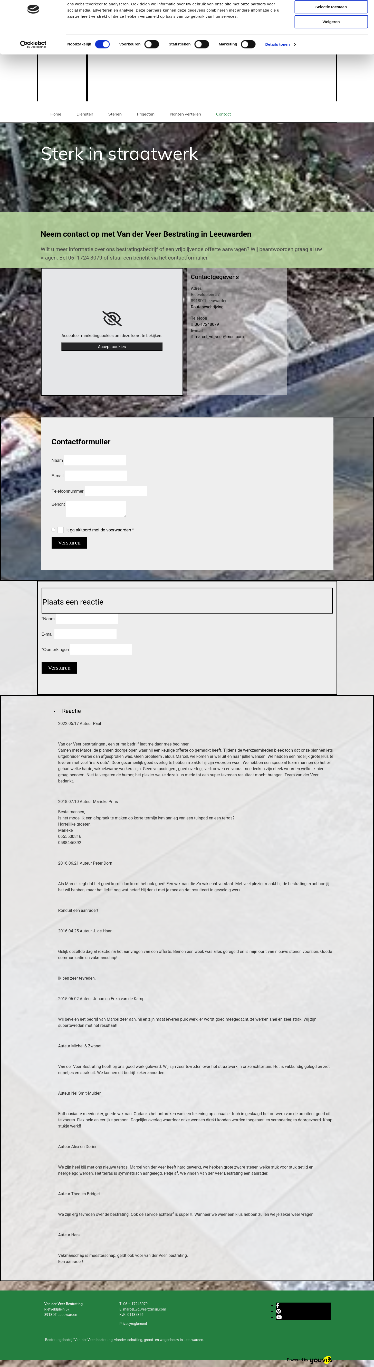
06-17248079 (205, 324)
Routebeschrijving (207, 306)
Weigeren (331, 43)
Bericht (59, 504)
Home (55, 114)
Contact (223, 114)
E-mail (58, 476)
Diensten (84, 114)
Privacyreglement (133, 1324)
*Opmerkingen (55, 649)
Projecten (146, 114)
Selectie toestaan (331, 28)
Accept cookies (112, 346)
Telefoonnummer (68, 491)
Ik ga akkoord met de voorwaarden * (99, 530)
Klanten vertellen (185, 114)
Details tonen (277, 65)
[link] (112, 319)
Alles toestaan (331, 13)
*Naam (48, 619)
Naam (58, 460)
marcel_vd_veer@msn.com (217, 336)
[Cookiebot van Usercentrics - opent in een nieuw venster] (33, 65)
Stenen (115, 114)
